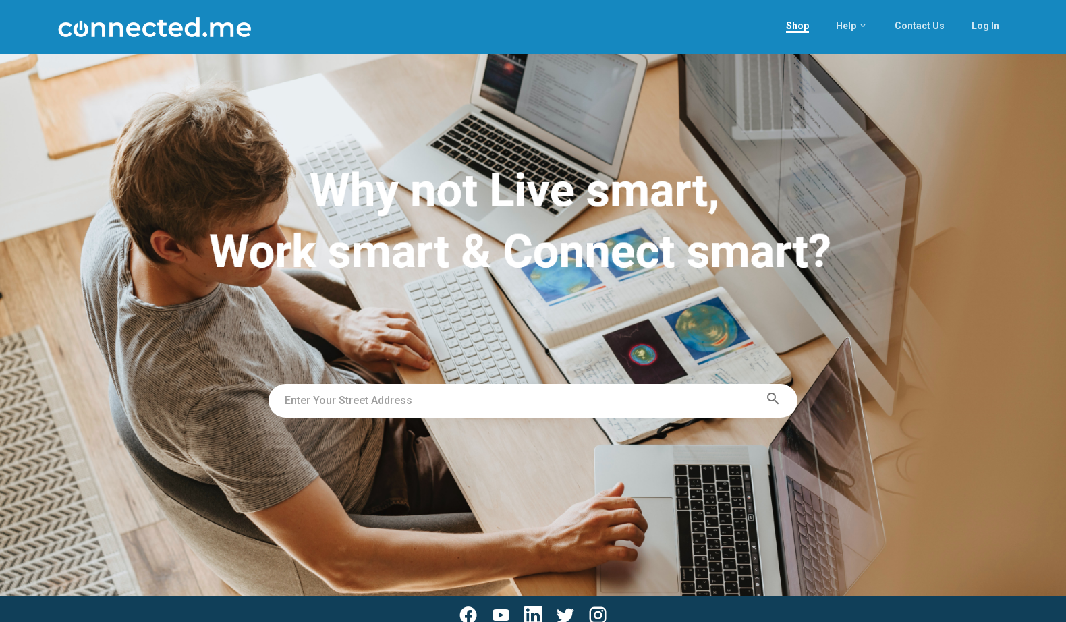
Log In (985, 25)
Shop (797, 25)
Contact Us (920, 25)
